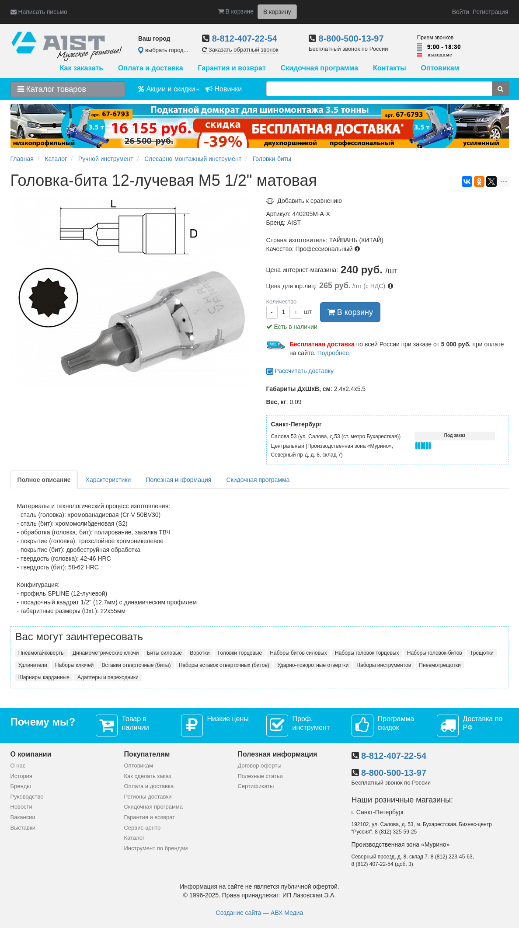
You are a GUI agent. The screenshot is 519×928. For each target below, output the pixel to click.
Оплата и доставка (150, 68)
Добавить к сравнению (304, 200)
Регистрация (491, 11)
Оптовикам (440, 68)
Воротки (199, 653)
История (21, 776)
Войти (460, 11)
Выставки (22, 827)
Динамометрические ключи (106, 653)
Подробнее (333, 352)
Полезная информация (178, 479)
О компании (31, 754)
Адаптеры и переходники (108, 677)
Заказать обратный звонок (240, 49)
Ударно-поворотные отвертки (312, 665)
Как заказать (81, 68)
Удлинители (32, 665)
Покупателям (147, 754)
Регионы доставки (147, 796)
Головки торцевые (240, 653)
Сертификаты (255, 786)
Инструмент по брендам (156, 848)
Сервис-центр (142, 827)
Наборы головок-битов (434, 653)
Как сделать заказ (147, 776)
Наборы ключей (74, 665)
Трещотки (482, 653)
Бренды (20, 786)
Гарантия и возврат (232, 68)
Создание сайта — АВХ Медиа (259, 912)
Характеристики (108, 479)
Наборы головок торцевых (367, 653)
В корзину (350, 312)
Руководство (27, 796)
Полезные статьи (259, 776)
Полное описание (44, 479)
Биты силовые (164, 653)
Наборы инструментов (383, 665)
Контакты (389, 68)
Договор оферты (259, 765)
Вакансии (22, 817)
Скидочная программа (319, 68)
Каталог (134, 837)
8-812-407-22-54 (244, 38)
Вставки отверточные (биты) (136, 665)
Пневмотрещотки (439, 665)
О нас (18, 765)
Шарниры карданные (44, 677)
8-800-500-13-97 (351, 38)
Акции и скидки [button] (168, 89)
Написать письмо (38, 11)
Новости (21, 806)
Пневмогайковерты (41, 653)
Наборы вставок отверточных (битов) (224, 665)
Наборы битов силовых (298, 653)
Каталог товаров (51, 89)
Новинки (224, 89)
